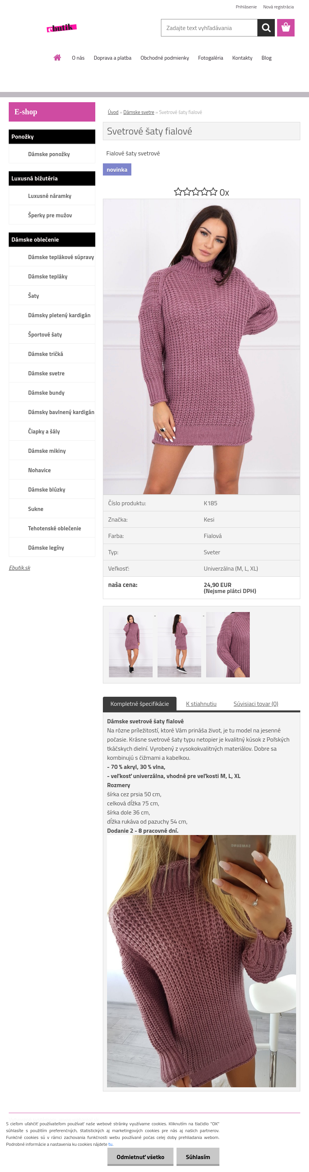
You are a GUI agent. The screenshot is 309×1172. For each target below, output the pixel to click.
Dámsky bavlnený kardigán (61, 412)
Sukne (35, 509)
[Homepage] (57, 57)
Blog (266, 58)
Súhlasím (198, 1156)
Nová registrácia (278, 6)
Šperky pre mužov (50, 215)
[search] (266, 27)
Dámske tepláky (48, 276)
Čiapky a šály (44, 431)
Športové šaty (45, 334)
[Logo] (61, 28)
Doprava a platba (112, 58)
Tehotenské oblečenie (54, 528)
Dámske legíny (46, 547)
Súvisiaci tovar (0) (256, 703)
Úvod (113, 112)
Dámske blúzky (46, 489)
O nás (78, 58)
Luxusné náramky (49, 195)
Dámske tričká (45, 354)
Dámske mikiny (47, 450)
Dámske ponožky (49, 154)
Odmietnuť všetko (140, 1156)
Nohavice (39, 470)
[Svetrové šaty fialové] (201, 202)
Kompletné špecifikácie (139, 703)
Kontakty (242, 58)
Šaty (33, 295)
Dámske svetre (46, 373)
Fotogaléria (210, 58)
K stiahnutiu (201, 703)
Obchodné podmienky (164, 58)
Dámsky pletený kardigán (59, 315)
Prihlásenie (246, 6)
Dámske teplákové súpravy (61, 257)
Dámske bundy (46, 392)
